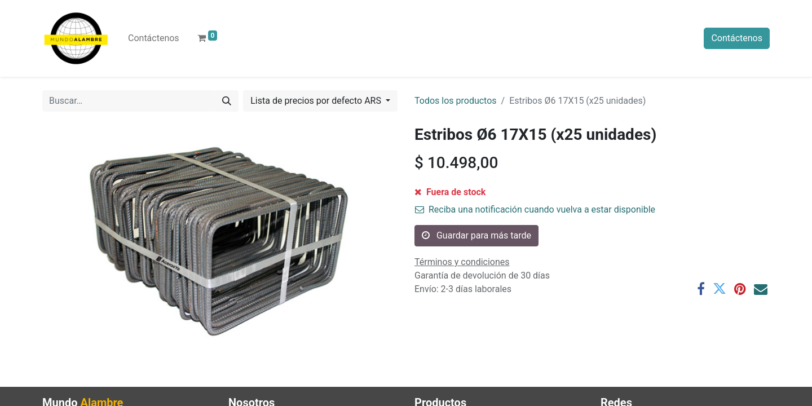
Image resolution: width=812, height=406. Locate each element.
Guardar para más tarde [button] (476, 235)
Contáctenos (736, 38)
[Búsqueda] (227, 101)
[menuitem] (153, 38)
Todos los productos (455, 100)
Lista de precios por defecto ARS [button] (316, 100)
